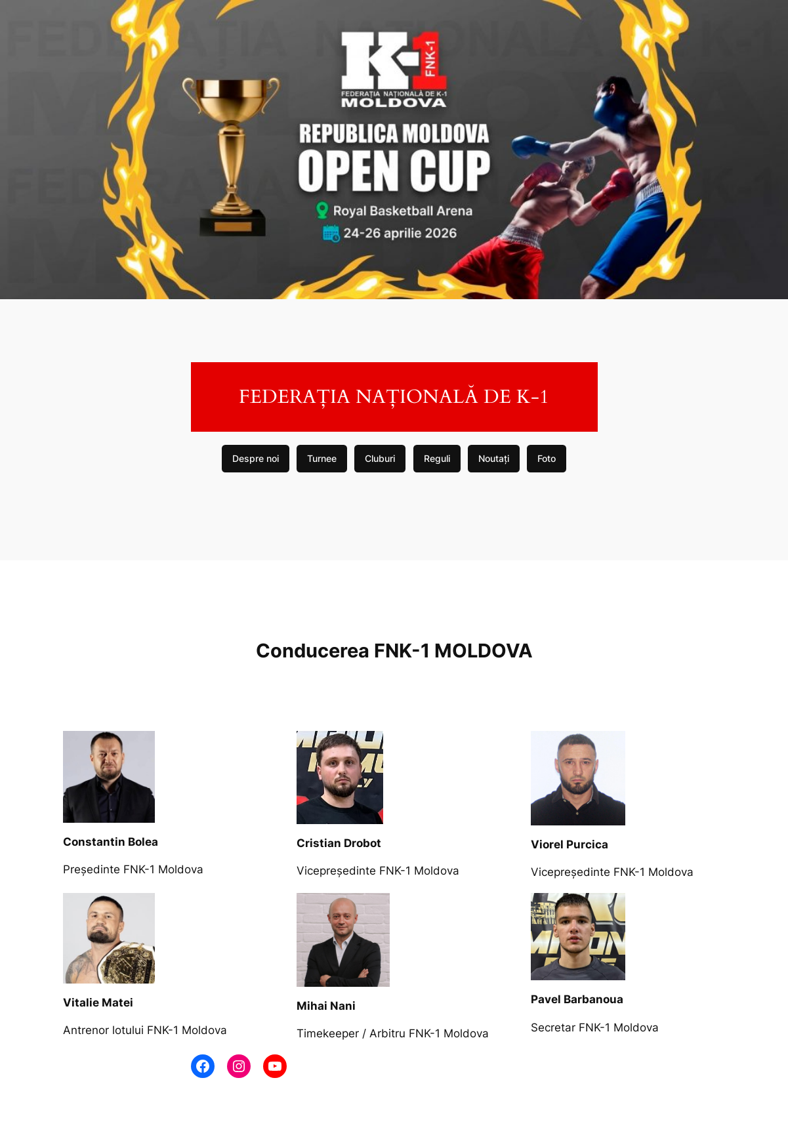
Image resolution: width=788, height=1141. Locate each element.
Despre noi (255, 458)
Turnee (322, 458)
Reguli (437, 458)
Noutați (493, 458)
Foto (546, 458)
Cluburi (380, 458)
